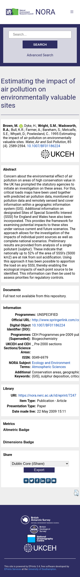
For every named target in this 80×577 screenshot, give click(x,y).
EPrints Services (12, 569)
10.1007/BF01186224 (43, 146)
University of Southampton (42, 569)
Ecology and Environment (51, 363)
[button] (76, 493)
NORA (45, 12)
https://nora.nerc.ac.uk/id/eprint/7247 (47, 395)
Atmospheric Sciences (49, 367)
